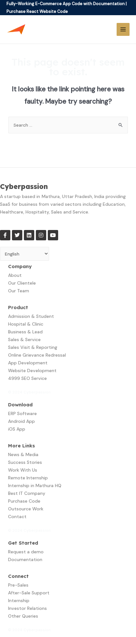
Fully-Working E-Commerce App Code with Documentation (65, 3)
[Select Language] (24, 254)
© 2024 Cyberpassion (29, 392)
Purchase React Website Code (37, 11)
